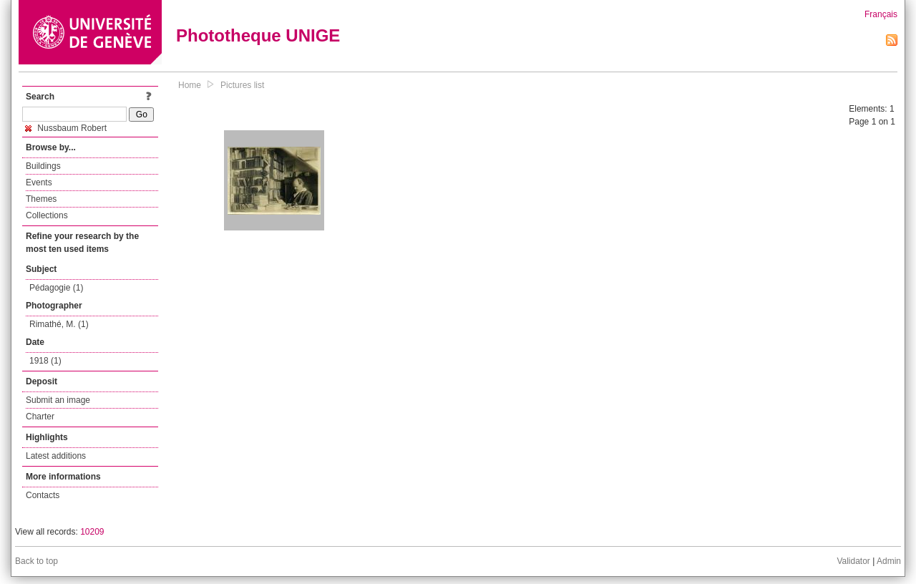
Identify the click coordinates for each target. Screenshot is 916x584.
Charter (40, 417)
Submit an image (58, 400)
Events (39, 182)
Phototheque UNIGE (258, 35)
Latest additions (56, 456)
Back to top (36, 561)
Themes (41, 199)
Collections (47, 215)
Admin (889, 561)
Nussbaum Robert (66, 128)
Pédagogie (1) (56, 288)
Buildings (43, 166)
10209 (92, 532)
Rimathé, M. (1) (59, 324)
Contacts (42, 495)
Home (189, 85)
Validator (853, 561)
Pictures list (242, 85)
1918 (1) (45, 361)
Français (880, 14)
